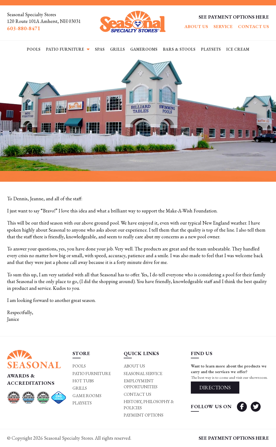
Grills (117, 49)
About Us (196, 26)
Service (223, 26)
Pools (33, 49)
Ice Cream (237, 49)
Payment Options (143, 415)
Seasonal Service (143, 373)
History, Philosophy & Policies (149, 404)
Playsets (211, 49)
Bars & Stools (179, 49)
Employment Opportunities (140, 384)
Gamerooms (143, 49)
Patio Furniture (65, 49)
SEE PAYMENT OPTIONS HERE (234, 17)
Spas (100, 49)
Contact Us (253, 26)
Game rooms (87, 395)
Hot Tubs (83, 381)
